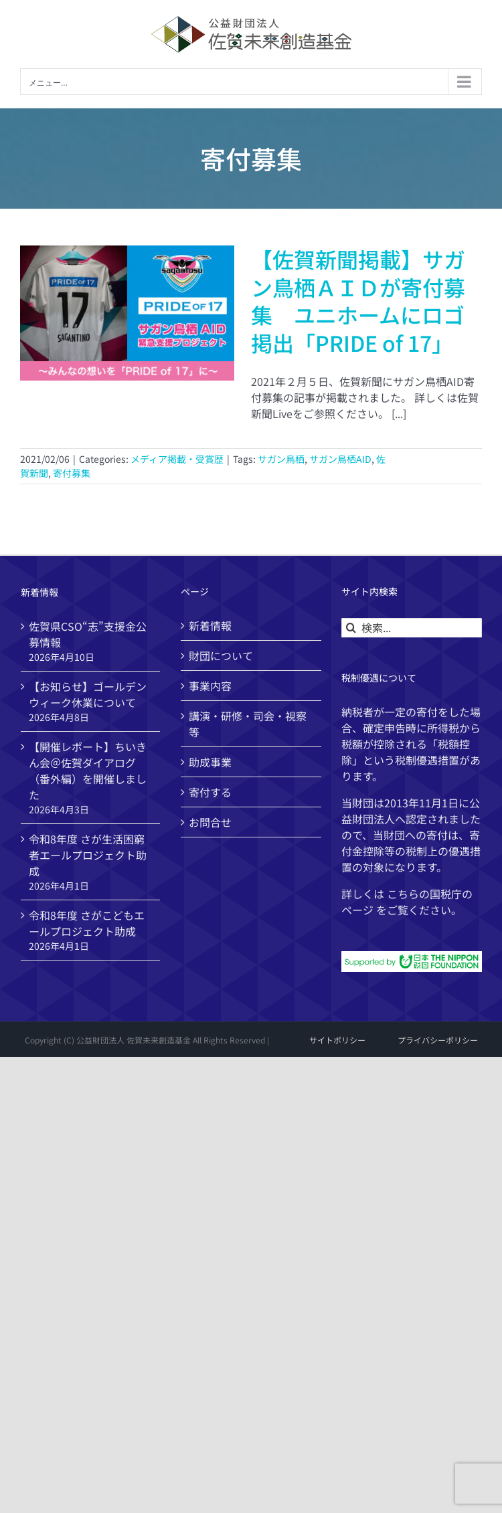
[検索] (351, 627)
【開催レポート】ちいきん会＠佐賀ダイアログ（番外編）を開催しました (88, 770)
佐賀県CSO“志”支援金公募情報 (88, 634)
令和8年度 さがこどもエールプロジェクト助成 (87, 923)
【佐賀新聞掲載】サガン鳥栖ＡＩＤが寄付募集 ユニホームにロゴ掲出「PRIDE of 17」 (358, 300)
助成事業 (210, 762)
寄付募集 (71, 473)
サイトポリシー (337, 1039)
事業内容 (210, 686)
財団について (221, 655)
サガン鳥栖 (281, 459)
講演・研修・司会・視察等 (248, 724)
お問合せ (210, 822)
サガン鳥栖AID (340, 459)
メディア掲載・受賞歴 (177, 459)
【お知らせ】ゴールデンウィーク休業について (88, 694)
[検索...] (411, 627)
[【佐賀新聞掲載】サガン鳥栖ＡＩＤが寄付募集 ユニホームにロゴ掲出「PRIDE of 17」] (127, 313)
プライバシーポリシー (438, 1039)
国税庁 (446, 894)
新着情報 (210, 625)
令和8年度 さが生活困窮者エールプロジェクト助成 (88, 855)
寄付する (210, 792)
